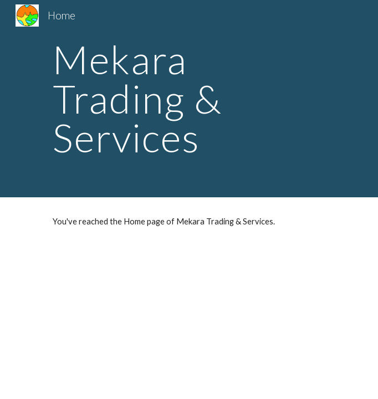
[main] (188, 98)
